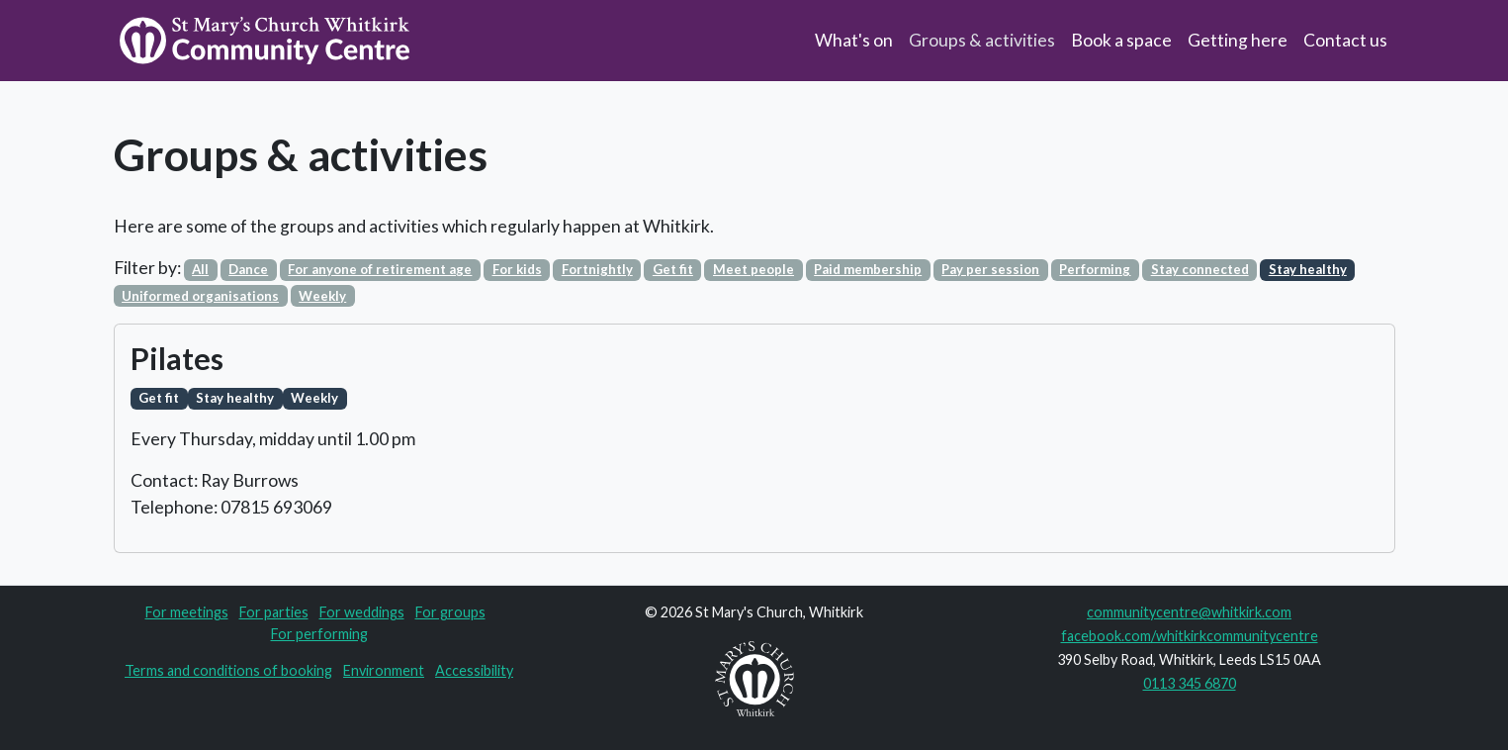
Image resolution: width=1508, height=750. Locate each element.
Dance (248, 269)
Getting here (1237, 40)
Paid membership (868, 269)
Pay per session (990, 269)
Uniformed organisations (200, 296)
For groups (450, 612)
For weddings (361, 612)
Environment (383, 670)
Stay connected (1200, 269)
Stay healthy (1308, 269)
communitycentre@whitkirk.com (1189, 612)
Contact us (1345, 40)
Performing (1094, 269)
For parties (274, 612)
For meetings (186, 612)
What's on (854, 40)
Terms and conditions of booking (228, 670)
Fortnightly (597, 269)
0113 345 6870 (1189, 683)
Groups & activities (982, 40)
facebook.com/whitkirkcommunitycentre (1189, 635)
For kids (517, 269)
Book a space (1121, 40)
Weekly (322, 296)
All (200, 269)
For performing (319, 633)
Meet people (753, 269)
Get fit (673, 269)
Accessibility (474, 670)
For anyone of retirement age (380, 269)
